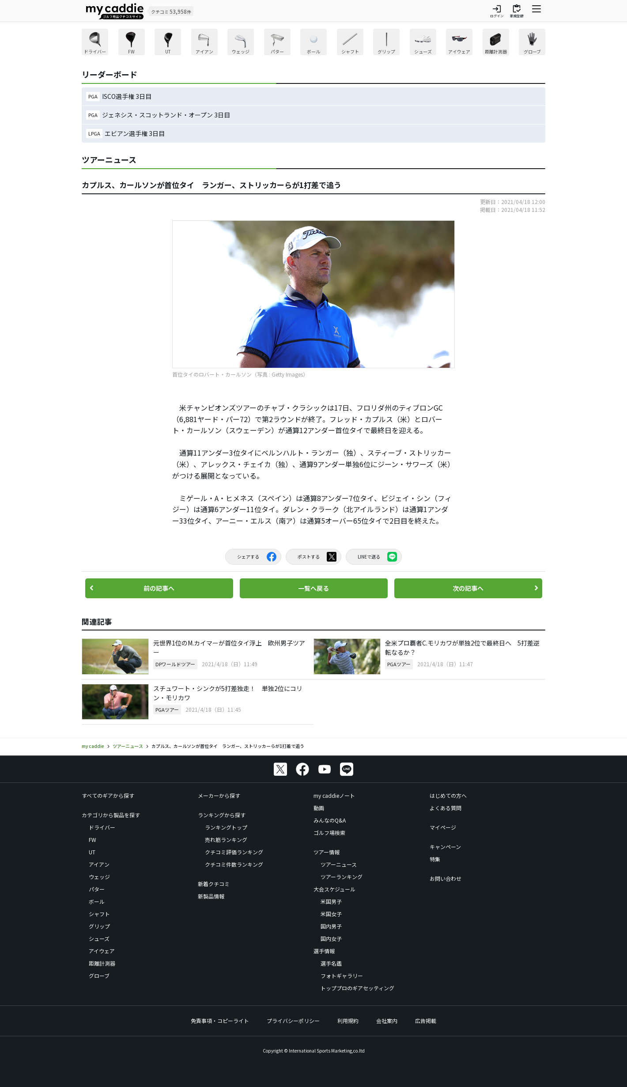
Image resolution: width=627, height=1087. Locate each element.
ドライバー (102, 827)
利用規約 (348, 1020)
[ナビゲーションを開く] (536, 11)
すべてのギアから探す (108, 795)
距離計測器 (102, 963)
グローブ (99, 975)
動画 (319, 807)
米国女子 (331, 913)
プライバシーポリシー (293, 1020)
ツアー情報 (327, 852)
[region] (313, 43)
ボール (97, 901)
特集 (435, 859)
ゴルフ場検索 (329, 832)
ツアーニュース (339, 864)
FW (92, 839)
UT (92, 852)
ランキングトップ (226, 827)
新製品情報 (211, 896)
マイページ (443, 827)
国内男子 (331, 926)
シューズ (99, 938)
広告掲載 (425, 1020)
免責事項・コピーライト (220, 1020)
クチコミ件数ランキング (234, 864)
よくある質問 (445, 807)
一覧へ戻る (313, 588)
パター (97, 889)
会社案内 (386, 1020)
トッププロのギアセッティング (357, 988)
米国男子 (331, 901)
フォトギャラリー (342, 975)
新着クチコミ (214, 883)
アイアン (99, 864)
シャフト (99, 913)
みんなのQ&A (330, 820)
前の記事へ (159, 588)
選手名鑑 (331, 963)
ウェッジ (99, 876)
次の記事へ (468, 588)
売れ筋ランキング (226, 839)
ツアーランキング (342, 876)
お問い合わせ (445, 878)
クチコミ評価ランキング (234, 852)
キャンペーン (445, 846)
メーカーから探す (219, 795)
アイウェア (102, 951)
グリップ (99, 926)
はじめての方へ (448, 795)
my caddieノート (334, 795)
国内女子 (331, 938)
